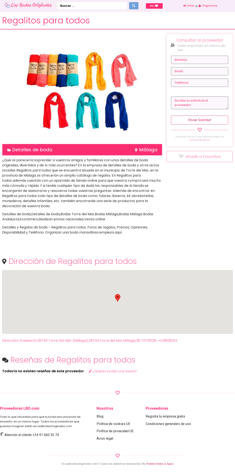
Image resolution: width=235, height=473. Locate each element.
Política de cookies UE (113, 424)
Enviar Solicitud (199, 120)
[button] (117, 298)
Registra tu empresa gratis (165, 416)
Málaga (148, 149)
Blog (100, 416)
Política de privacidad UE (115, 431)
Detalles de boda (32, 149)
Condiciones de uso (199, 140)
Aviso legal (105, 438)
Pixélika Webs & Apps (160, 464)
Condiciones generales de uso (168, 424)
